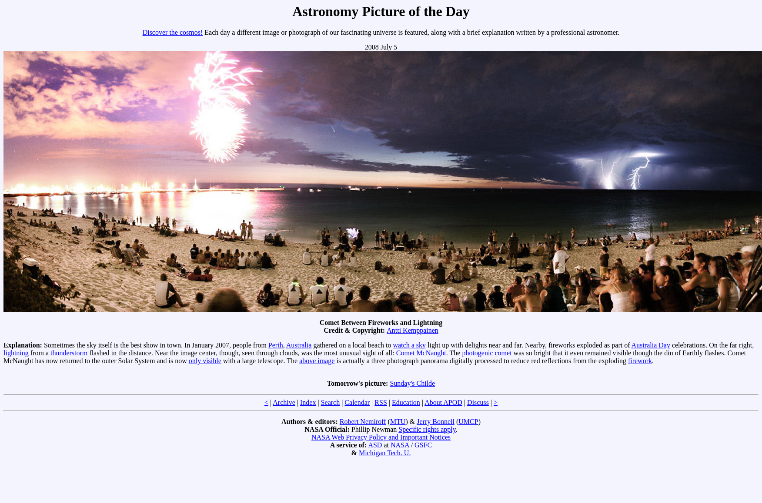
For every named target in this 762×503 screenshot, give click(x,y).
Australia (299, 345)
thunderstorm (68, 353)
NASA (400, 445)
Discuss (478, 402)
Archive (284, 402)
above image (316, 360)
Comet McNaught (421, 353)
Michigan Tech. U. (385, 453)
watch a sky (409, 345)
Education (406, 402)
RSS (380, 402)
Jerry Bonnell (436, 421)
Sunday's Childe (412, 383)
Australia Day (651, 345)
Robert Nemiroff (363, 421)
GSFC (423, 445)
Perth (275, 345)
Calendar (357, 402)
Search (330, 402)
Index (308, 402)
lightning (16, 353)
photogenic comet (486, 353)
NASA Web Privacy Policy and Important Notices (381, 437)
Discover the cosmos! (173, 32)
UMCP (468, 421)
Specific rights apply (426, 429)
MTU (398, 421)
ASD (375, 445)
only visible (205, 360)
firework (640, 360)
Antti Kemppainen (412, 330)
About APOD (443, 402)
